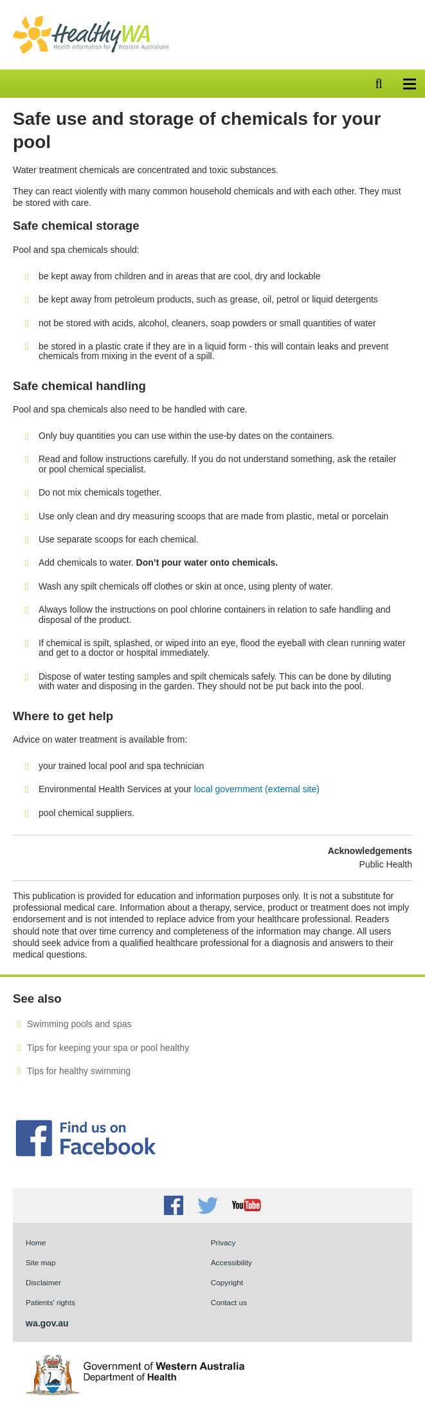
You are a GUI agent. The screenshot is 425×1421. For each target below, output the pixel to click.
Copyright (227, 1282)
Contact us (229, 1302)
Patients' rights (50, 1302)
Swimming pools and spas (79, 1024)
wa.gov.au (47, 1323)
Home (36, 1242)
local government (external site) (257, 789)
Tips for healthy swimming (79, 1071)
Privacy (223, 1242)
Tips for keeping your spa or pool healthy (108, 1048)
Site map (40, 1262)
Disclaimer (43, 1282)
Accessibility (231, 1262)
